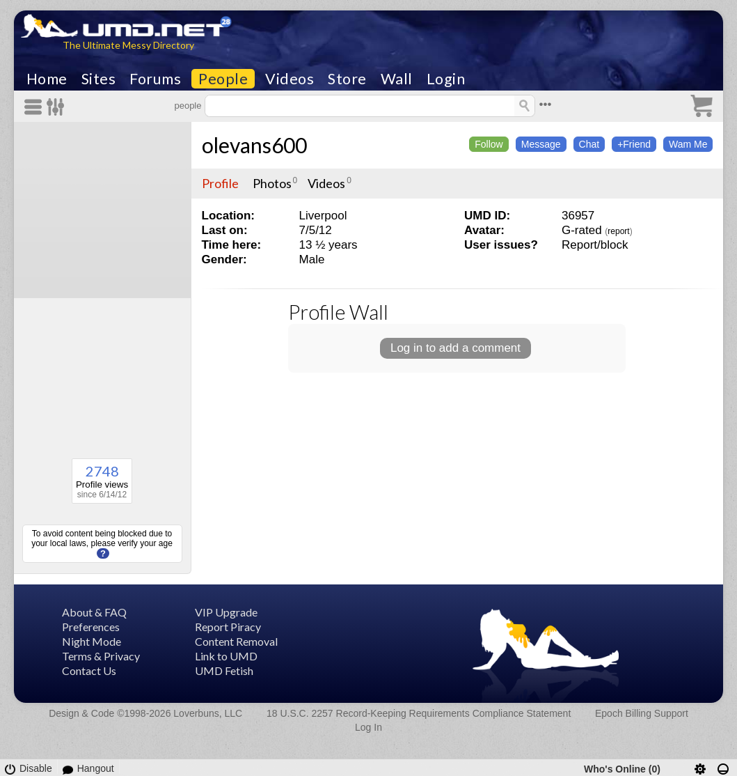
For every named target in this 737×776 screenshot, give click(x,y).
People (223, 79)
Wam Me (688, 144)
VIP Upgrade (226, 612)
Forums (155, 79)
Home (47, 79)
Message (541, 144)
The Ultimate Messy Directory (128, 45)
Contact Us (89, 670)
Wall (397, 79)
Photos (272, 183)
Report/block (595, 244)
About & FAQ (94, 612)
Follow (488, 144)
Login (446, 79)
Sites (98, 79)
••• (545, 104)
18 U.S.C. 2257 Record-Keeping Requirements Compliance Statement (419, 713)
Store (347, 79)
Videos (289, 79)
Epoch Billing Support (641, 713)
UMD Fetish (224, 670)
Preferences (91, 626)
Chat (589, 144)
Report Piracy (228, 626)
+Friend (634, 144)
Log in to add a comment (455, 348)
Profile (220, 183)
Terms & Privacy (101, 655)
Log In (368, 727)
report (618, 231)
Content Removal (236, 641)
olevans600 (254, 144)
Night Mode (91, 641)
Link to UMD (226, 655)
